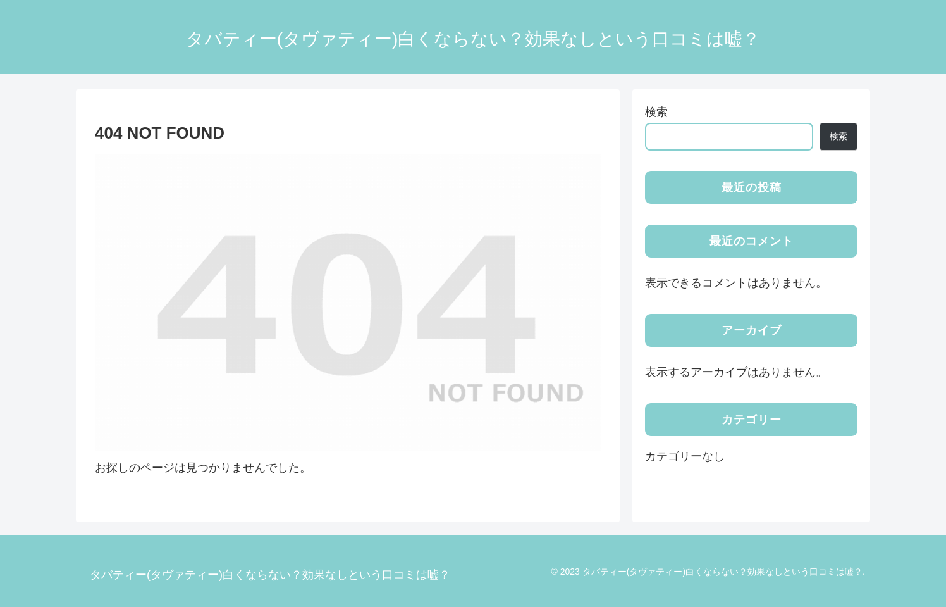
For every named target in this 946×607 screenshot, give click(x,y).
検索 (656, 112)
